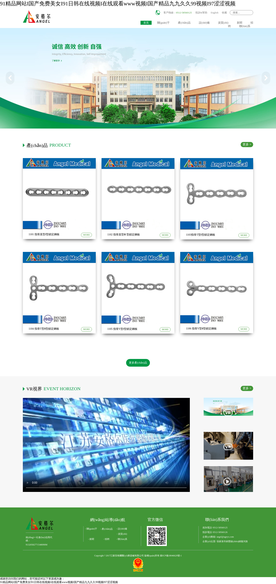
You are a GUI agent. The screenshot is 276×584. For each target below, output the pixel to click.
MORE (86, 234)
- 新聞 (91, 539)
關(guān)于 (163, 22)
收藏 (224, 12)
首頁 (146, 22)
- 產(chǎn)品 (106, 529)
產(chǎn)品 (184, 22)
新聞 (239, 22)
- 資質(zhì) (122, 534)
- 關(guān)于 (91, 528)
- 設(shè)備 (122, 528)
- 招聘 (107, 539)
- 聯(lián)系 (122, 539)
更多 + (247, 144)
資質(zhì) (223, 22)
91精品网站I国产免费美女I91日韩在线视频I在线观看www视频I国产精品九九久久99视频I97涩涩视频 (118, 4)
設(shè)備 (204, 22)
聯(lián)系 (244, 26)
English (214, 12)
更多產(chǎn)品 (138, 362)
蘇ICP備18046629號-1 (171, 555)
